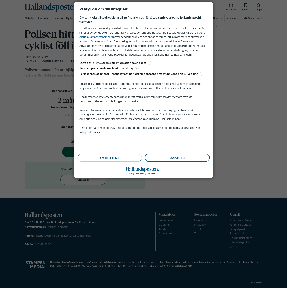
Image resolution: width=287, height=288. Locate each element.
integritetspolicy (89, 132)
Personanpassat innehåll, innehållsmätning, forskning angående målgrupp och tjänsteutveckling (141, 74)
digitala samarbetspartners (96, 37)
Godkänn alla (177, 157)
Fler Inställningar (110, 157)
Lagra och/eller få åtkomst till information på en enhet (115, 63)
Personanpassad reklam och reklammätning (109, 68)
